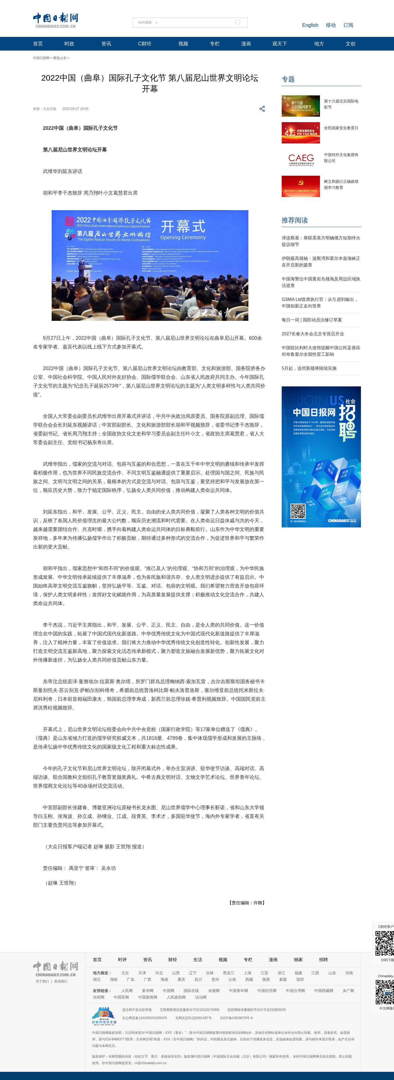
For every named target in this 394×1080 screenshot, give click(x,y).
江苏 (264, 973)
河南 (349, 973)
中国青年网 (238, 990)
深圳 (300, 979)
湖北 (97, 979)
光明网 (98, 997)
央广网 (348, 990)
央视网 (214, 990)
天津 (142, 973)
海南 (164, 979)
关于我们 (42, 981)
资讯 (106, 43)
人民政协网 (176, 997)
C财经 (144, 43)
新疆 (283, 979)
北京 (125, 973)
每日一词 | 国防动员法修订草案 (312, 320)
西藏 (249, 979)
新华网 (148, 990)
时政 (69, 43)
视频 (183, 43)
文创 (350, 43)
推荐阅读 (295, 220)
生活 (197, 959)
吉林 (210, 973)
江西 (315, 973)
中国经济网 (267, 990)
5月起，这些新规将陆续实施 (309, 368)
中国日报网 (41, 58)
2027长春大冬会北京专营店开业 (313, 333)
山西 (176, 973)
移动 (331, 25)
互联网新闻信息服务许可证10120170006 (189, 1010)
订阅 (348, 25)
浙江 (281, 973)
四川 (198, 979)
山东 (332, 973)
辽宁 (193, 973)
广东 (130, 979)
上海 (247, 973)
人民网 (127, 990)
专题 (288, 79)
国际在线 (191, 990)
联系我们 (60, 981)
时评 (122, 959)
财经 (172, 959)
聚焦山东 (59, 58)
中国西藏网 (323, 990)
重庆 (181, 979)
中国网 (168, 990)
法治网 (201, 997)
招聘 (323, 959)
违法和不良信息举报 (137, 1010)
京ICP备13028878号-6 (236, 1018)
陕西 (266, 979)
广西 (147, 979)
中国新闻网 (147, 997)
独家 (298, 959)
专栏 (215, 43)
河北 (159, 973)
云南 (232, 979)
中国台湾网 (295, 990)
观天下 (279, 43)
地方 (319, 43)
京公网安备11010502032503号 (144, 1018)
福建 (298, 973)
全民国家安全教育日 (341, 128)
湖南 (113, 979)
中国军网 (121, 997)
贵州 (215, 979)
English (310, 25)
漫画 (246, 43)
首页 (38, 43)
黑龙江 (228, 973)
